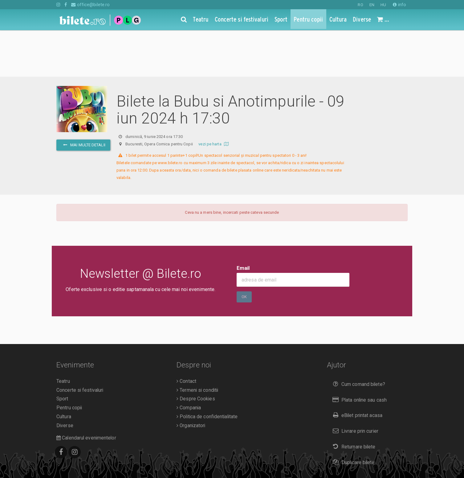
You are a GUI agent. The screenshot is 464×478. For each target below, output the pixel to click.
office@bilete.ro (90, 4)
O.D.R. (85, 461)
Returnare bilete (353, 400)
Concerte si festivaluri (79, 343)
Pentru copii (69, 361)
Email (243, 221)
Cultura (63, 370)
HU (383, 4)
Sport (62, 352)
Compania (189, 361)
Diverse (64, 379)
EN (371, 4)
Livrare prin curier (354, 384)
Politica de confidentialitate (207, 370)
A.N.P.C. (66, 461)
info (399, 4)
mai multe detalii (83, 98)
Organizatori (191, 379)
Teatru (63, 335)
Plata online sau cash (358, 353)
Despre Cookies (196, 352)
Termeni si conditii (197, 343)
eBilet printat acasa (356, 369)
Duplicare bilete (352, 416)
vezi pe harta (214, 97)
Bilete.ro (98, 453)
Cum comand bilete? (357, 338)
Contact (186, 335)
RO (360, 4)
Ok (244, 250)
